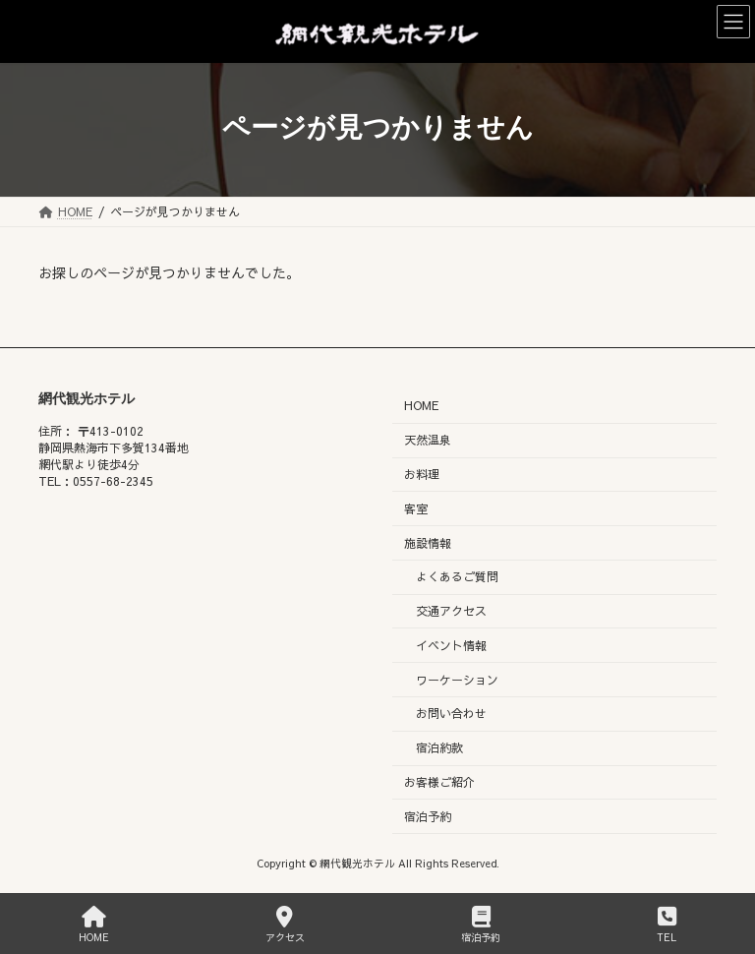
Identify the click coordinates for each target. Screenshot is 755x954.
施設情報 (427, 542)
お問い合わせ (451, 713)
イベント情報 (451, 645)
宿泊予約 (427, 816)
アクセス (285, 925)
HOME (421, 405)
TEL (666, 925)
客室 (416, 508)
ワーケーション (457, 678)
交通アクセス (451, 611)
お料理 (421, 474)
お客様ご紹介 (439, 782)
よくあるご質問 (457, 576)
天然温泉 (427, 439)
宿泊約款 (439, 747)
